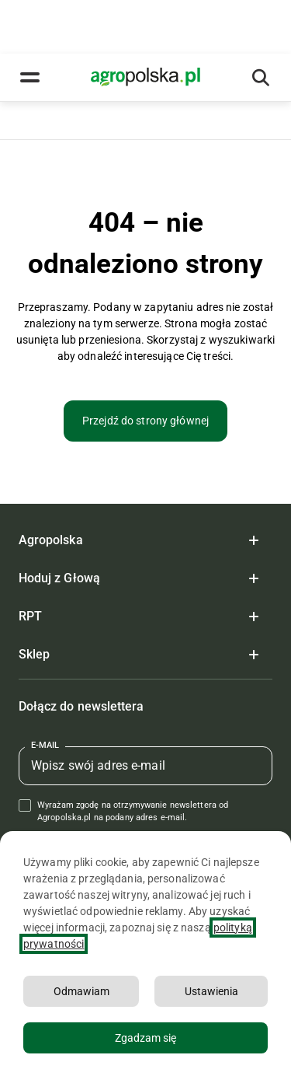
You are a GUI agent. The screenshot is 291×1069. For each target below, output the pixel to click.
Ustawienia (211, 991)
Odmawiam (81, 991)
